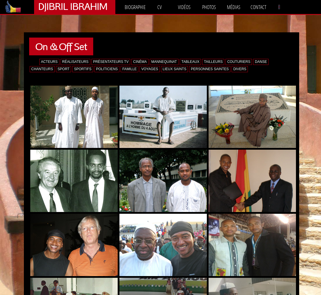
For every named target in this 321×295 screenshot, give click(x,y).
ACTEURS (49, 62)
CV (159, 6)
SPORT (64, 69)
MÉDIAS (233, 6)
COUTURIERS (238, 62)
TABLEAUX (190, 62)
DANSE (261, 62)
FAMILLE (129, 69)
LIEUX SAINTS (174, 69)
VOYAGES (149, 69)
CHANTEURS (42, 69)
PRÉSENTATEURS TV (110, 62)
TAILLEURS (213, 62)
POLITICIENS (107, 69)
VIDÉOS (184, 6)
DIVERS (239, 69)
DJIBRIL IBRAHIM (72, 6)
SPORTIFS (82, 69)
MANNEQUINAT (164, 62)
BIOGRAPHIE (135, 6)
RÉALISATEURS (75, 62)
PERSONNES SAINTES (210, 69)
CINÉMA (140, 62)
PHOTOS (209, 6)
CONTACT (258, 6)
